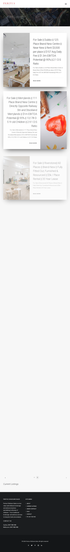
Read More (37, 81)
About (28, 503)
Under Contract (31, 508)
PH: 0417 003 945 (31, 516)
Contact (29, 514)
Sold (28, 511)
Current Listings (32, 506)
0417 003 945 (12, 525)
